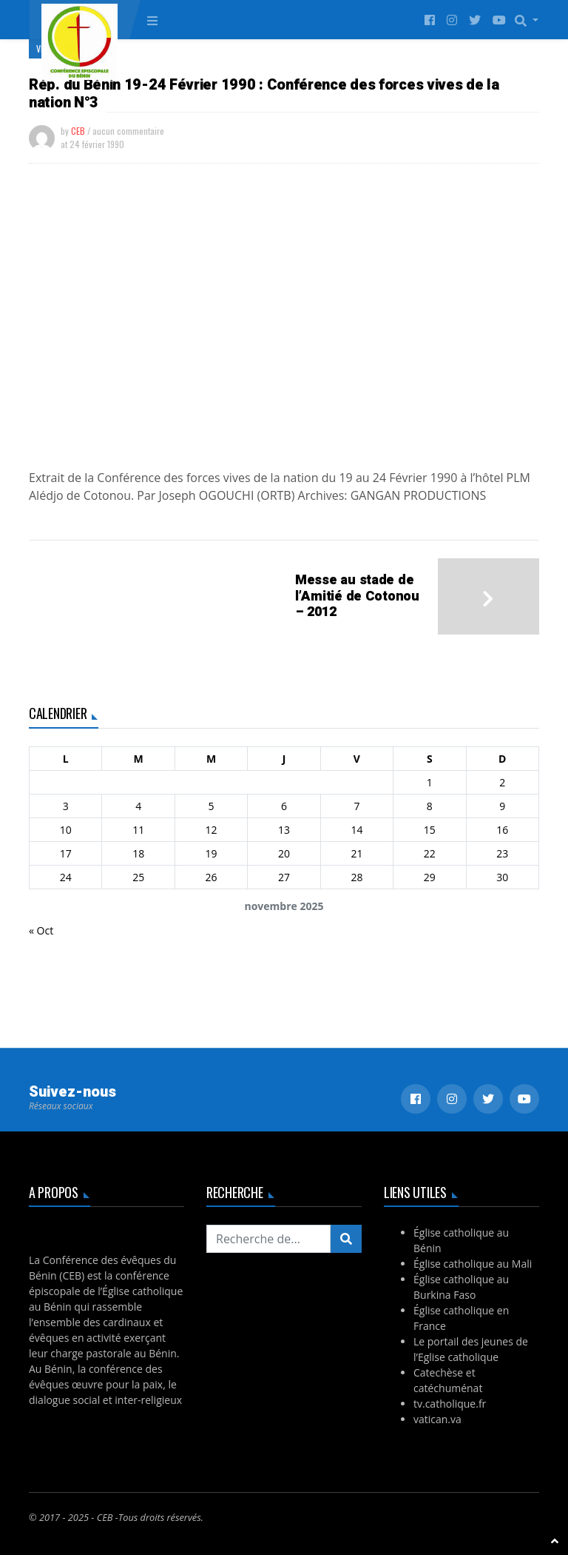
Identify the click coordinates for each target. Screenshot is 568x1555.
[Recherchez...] (268, 1239)
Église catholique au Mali (472, 1264)
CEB (78, 130)
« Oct (41, 930)
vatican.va (437, 1419)
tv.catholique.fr (449, 1404)
